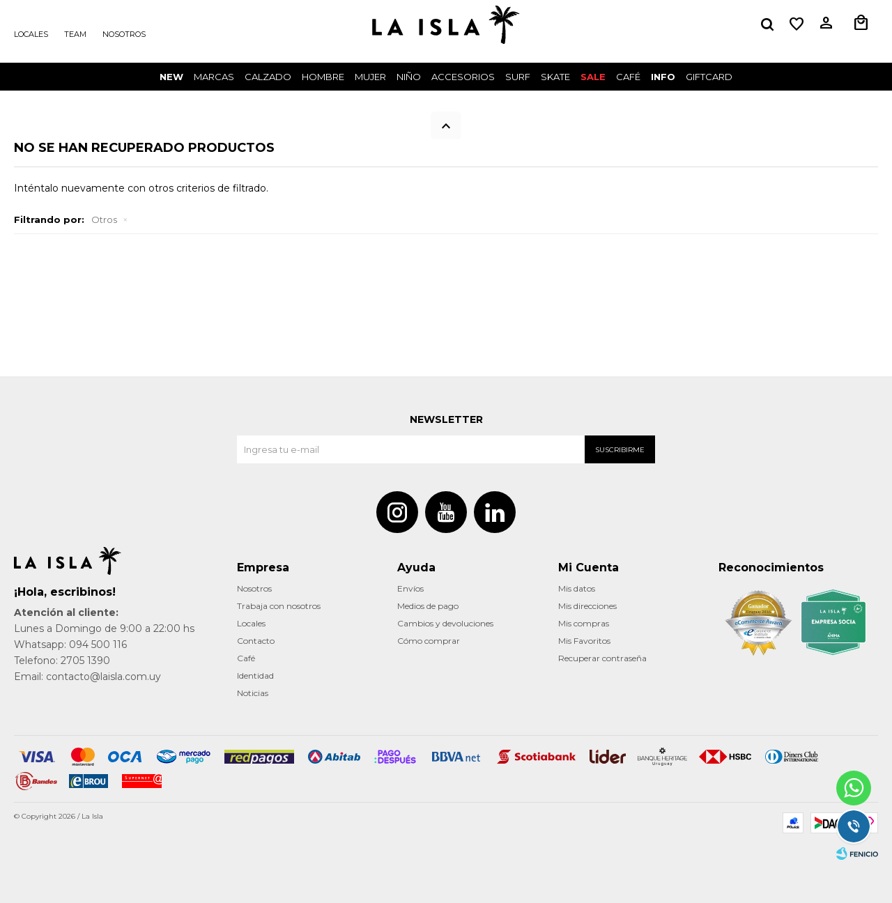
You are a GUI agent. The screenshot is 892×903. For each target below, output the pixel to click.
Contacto (256, 640)
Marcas (214, 76)
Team (75, 34)
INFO (663, 76)
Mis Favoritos (584, 640)
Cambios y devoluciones (445, 623)
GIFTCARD (709, 76)
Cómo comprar (428, 640)
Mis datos (576, 588)
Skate (555, 76)
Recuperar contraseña (602, 658)
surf (517, 76)
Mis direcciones (587, 606)
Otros (104, 219)
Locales (31, 34)
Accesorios (463, 76)
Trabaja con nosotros (279, 606)
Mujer (370, 76)
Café (246, 658)
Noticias (252, 693)
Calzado (268, 76)
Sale (593, 76)
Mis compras (583, 623)
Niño (409, 76)
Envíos (410, 588)
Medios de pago (428, 606)
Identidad (255, 675)
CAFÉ (628, 76)
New (171, 76)
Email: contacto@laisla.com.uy (87, 676)
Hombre (323, 76)
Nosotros (124, 34)
